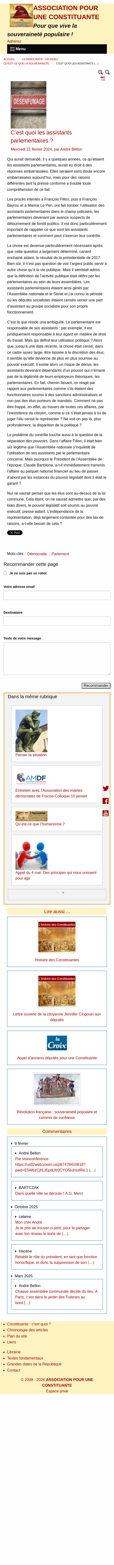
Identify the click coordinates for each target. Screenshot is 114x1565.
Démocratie (37, 554)
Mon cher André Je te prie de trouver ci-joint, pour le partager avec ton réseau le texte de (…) (52, 1228)
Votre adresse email (19, 587)
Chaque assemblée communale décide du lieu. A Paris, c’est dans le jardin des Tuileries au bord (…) (56, 1297)
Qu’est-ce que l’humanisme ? (40, 824)
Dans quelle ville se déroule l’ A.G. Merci (49, 1193)
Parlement (60, 554)
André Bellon (71, 149)
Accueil (9, 59)
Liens (11, 1342)
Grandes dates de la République (34, 1364)
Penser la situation (31, 755)
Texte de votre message (22, 638)
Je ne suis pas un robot (25, 573)
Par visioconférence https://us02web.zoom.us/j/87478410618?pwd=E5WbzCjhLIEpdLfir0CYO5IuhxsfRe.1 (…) (55, 1164)
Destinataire (13, 612)
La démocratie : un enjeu (40, 59)
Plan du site (17, 1336)
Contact (13, 1370)
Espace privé (57, 1391)
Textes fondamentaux (25, 1358)
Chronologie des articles (27, 1330)
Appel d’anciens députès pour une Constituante (57, 1058)
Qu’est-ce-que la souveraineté (27, 63)
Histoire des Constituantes (57, 960)
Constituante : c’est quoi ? (29, 1324)
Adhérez (14, 41)
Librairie (14, 1352)
